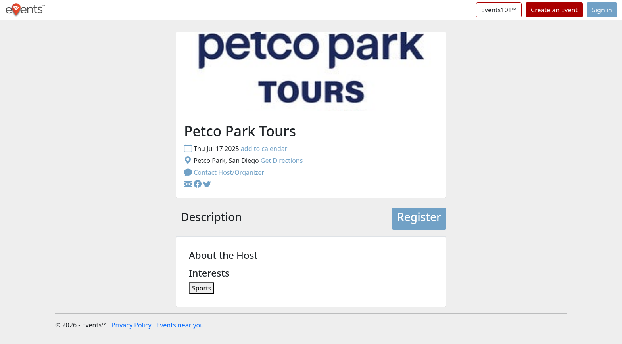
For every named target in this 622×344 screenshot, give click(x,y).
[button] (198, 184)
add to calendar (264, 148)
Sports (201, 288)
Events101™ (498, 10)
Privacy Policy (131, 325)
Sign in (602, 10)
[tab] (211, 219)
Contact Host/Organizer (224, 172)
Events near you (180, 325)
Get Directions (282, 160)
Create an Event (554, 10)
